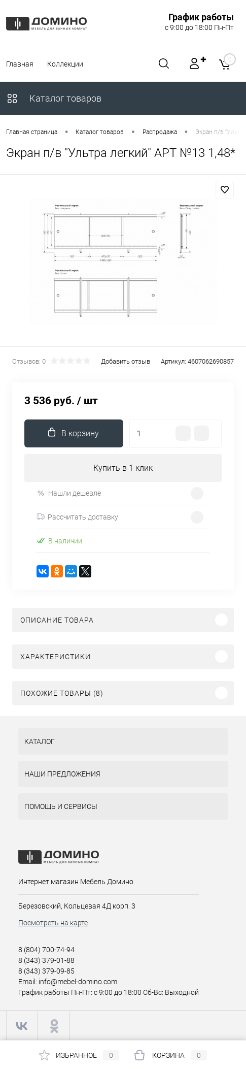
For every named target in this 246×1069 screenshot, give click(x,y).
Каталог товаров (53, 98)
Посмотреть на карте (53, 923)
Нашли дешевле (69, 493)
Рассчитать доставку (77, 517)
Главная (19, 64)
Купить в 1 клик (123, 468)
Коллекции (65, 64)
